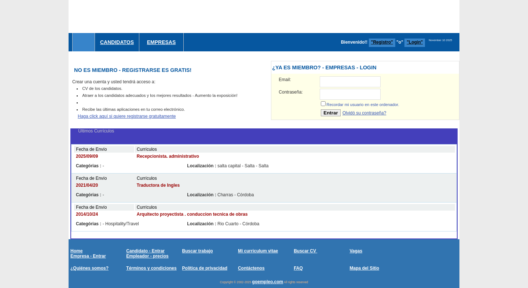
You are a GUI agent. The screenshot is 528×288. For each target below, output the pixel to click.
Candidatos (117, 42)
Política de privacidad (204, 268)
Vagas (355, 251)
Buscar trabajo (197, 251)
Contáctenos (251, 268)
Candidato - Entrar (145, 251)
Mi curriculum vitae (258, 251)
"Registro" (382, 42)
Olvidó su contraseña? (364, 113)
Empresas (161, 42)
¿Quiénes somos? (89, 268)
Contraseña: (290, 92)
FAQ (298, 268)
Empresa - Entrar (88, 256)
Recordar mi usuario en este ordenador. (362, 104)
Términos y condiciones (151, 268)
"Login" (415, 42)
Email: (285, 79)
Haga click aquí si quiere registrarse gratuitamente (127, 116)
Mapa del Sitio (364, 268)
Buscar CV (305, 251)
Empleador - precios (147, 256)
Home (76, 251)
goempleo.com (267, 281)
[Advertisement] (325, 16)
